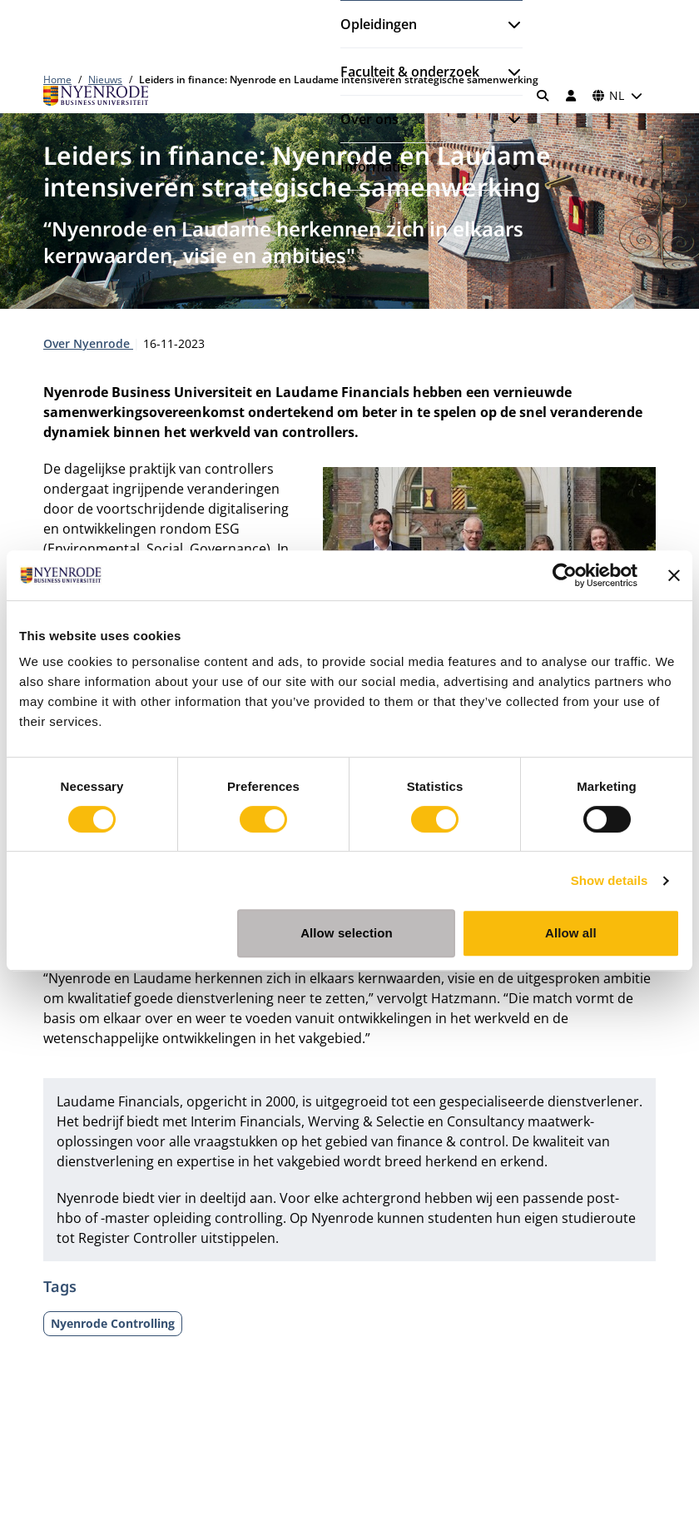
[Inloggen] (570, 96)
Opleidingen (378, 24)
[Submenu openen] (508, 24)
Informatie (374, 166)
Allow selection (346, 933)
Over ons (369, 119)
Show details (609, 880)
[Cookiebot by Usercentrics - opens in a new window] (564, 575)
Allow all (571, 933)
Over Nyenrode (88, 343)
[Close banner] (674, 575)
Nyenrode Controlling (113, 1323)
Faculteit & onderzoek (409, 71)
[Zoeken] (543, 96)
